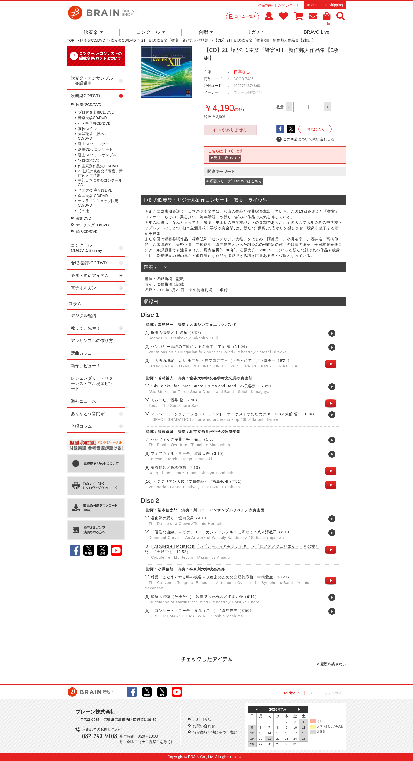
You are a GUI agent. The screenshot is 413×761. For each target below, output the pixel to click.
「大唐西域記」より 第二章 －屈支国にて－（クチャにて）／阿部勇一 (213, 360)
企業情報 (265, 5)
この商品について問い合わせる (305, 139)
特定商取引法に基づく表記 (215, 732)
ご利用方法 (202, 720)
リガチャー (258, 32)
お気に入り (316, 129)
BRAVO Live (316, 32)
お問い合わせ (289, 5)
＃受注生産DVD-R (225, 158)
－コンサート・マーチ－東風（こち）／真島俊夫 (194, 610)
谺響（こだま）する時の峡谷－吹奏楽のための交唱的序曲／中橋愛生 (212, 577)
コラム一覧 (244, 16)
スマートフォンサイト (327, 693)
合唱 (206, 32)
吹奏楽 (93, 32)
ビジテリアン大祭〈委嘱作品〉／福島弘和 (190, 481)
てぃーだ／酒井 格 (167, 400)
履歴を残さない (333, 664)
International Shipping (325, 5)
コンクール (150, 32)
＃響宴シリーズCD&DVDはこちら (234, 181)
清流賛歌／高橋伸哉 (168, 467)
